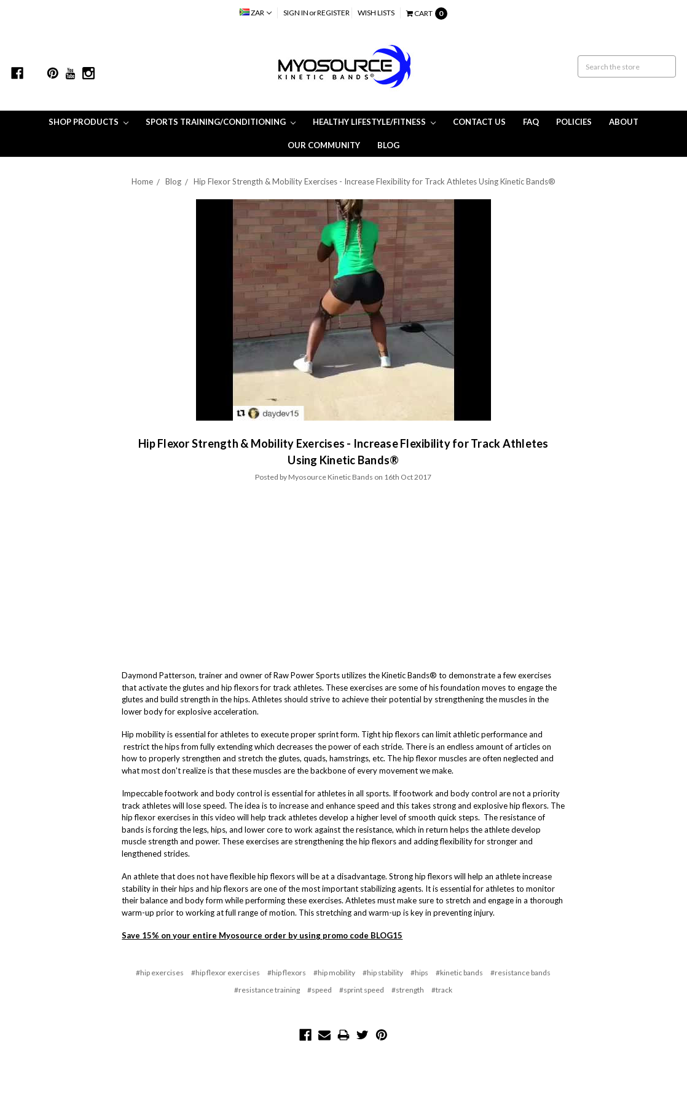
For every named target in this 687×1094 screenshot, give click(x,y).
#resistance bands (520, 972)
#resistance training (267, 989)
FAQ (531, 122)
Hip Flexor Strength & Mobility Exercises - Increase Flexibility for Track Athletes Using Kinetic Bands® (374, 181)
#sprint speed (361, 989)
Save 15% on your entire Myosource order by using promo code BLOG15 (262, 935)
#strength (407, 989)
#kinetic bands (459, 972)
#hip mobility (334, 972)
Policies (574, 122)
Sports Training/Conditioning (221, 122)
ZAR (256, 12)
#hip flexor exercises (225, 972)
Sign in (295, 12)
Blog (388, 145)
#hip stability (383, 972)
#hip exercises (160, 972)
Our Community (324, 145)
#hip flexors (286, 972)
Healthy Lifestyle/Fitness (374, 122)
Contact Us (479, 122)
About (623, 122)
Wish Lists (376, 12)
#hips (419, 972)
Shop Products (88, 122)
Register (333, 12)
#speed (319, 989)
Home (142, 181)
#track (441, 989)
